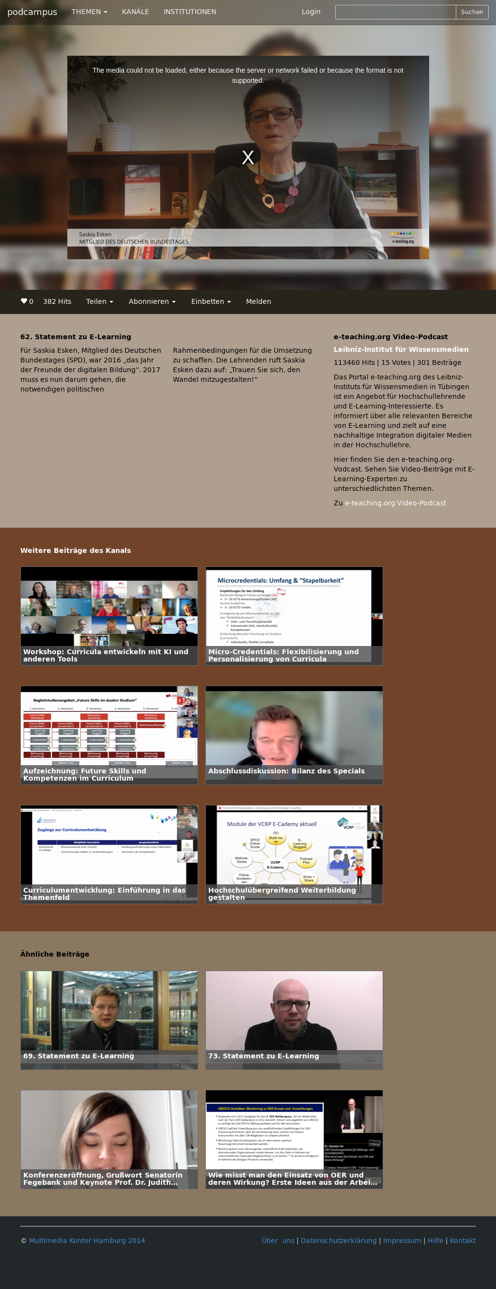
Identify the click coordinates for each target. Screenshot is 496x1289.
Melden (258, 302)
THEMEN (90, 12)
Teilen (99, 302)
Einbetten (211, 302)
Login (311, 12)
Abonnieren (152, 302)
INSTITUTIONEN (190, 12)
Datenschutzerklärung (339, 1241)
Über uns (278, 1241)
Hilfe (436, 1241)
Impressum (402, 1241)
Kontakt (463, 1241)
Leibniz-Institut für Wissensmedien (401, 350)
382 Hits (57, 302)
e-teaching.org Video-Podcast (395, 503)
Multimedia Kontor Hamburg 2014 (87, 1241)
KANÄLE (135, 12)
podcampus (32, 12)
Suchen (472, 12)
